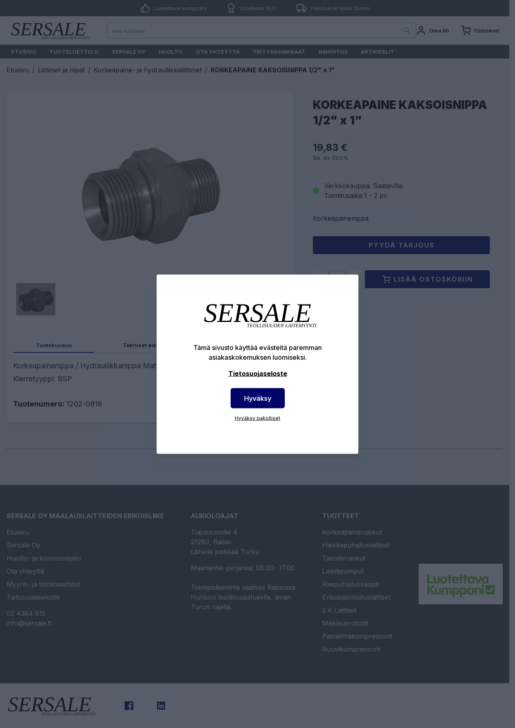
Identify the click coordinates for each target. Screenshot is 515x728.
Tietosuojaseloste (257, 373)
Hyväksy (257, 398)
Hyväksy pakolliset (257, 418)
